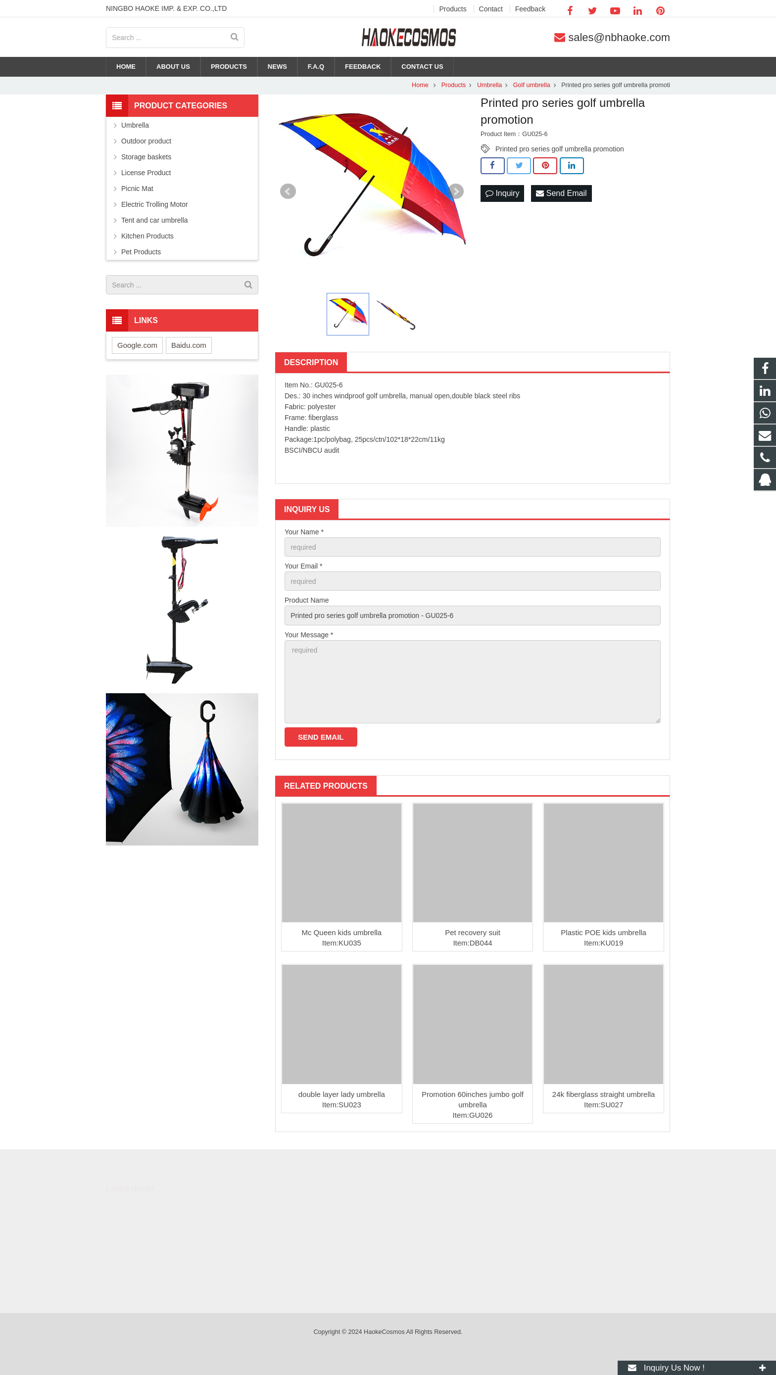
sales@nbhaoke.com (619, 37)
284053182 (422, 1207)
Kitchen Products (147, 236)
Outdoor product (146, 141)
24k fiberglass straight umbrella (603, 1094)
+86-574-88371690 (431, 1236)
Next (456, 191)
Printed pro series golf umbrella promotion (559, 149)
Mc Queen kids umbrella (341, 932)
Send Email (561, 193)
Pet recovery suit (472, 932)
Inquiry (502, 193)
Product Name (307, 600)
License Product (146, 173)
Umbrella (489, 85)
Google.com (137, 345)
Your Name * (304, 532)
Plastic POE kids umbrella (603, 932)
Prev (288, 191)
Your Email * (304, 566)
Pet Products (141, 252)
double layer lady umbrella (341, 1094)
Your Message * (309, 635)
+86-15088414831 (431, 1222)
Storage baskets (146, 157)
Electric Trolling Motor (154, 204)
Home (420, 85)
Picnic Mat (137, 188)
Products (453, 85)
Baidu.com (188, 345)
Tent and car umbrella (154, 220)
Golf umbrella (531, 85)
